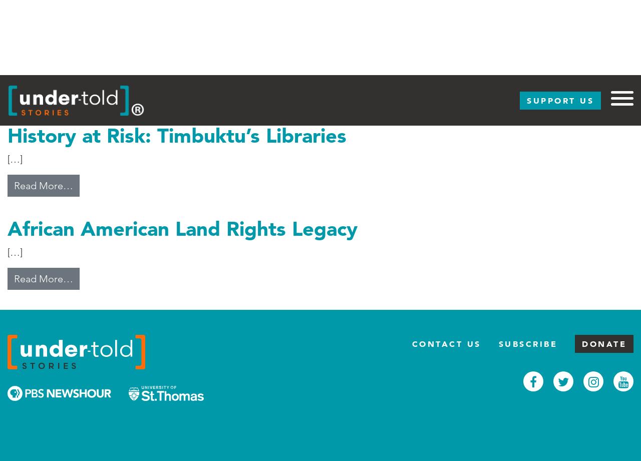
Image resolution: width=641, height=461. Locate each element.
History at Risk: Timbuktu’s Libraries (177, 135)
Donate (604, 344)
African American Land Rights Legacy (183, 228)
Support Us (560, 101)
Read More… (47, 185)
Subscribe (528, 344)
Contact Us (446, 344)
